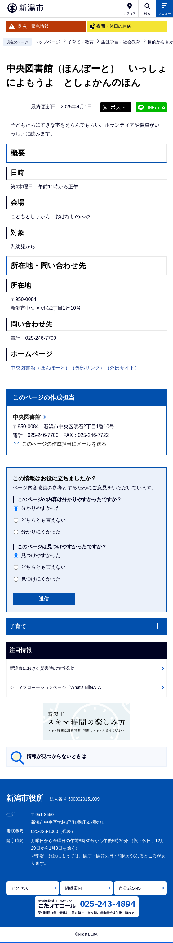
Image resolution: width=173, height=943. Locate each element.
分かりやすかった (41, 508)
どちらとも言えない (43, 520)
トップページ (47, 41)
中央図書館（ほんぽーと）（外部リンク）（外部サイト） (75, 367)
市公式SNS (130, 888)
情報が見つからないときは (56, 756)
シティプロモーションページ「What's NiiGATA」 (57, 687)
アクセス (19, 888)
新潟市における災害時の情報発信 (42, 668)
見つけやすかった (41, 555)
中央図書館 (27, 417)
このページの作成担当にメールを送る (64, 444)
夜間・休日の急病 (113, 26)
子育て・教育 (81, 41)
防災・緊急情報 (33, 26)
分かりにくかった (41, 531)
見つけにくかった (41, 579)
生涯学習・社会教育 (120, 41)
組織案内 (73, 888)
